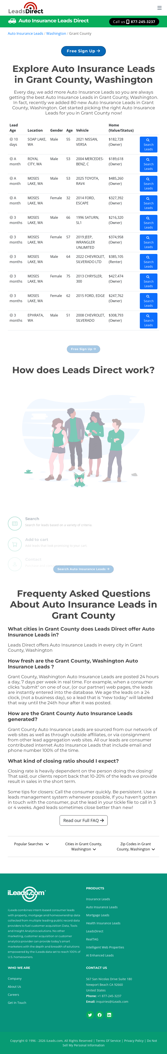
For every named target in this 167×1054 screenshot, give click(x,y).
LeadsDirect (94, 931)
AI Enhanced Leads (100, 955)
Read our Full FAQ (83, 822)
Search (32, 527)
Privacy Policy (134, 1041)
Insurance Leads (98, 899)
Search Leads (149, 147)
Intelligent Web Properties (105, 947)
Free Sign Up (83, 53)
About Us (14, 986)
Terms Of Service (108, 1041)
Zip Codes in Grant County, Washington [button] (136, 848)
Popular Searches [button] (31, 846)
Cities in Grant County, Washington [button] (83, 848)
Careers (13, 995)
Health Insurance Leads (103, 923)
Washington (56, 33)
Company (15, 978)
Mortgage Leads (97, 915)
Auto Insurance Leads (25, 33)
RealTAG (92, 939)
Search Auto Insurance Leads (83, 571)
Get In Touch (17, 1003)
